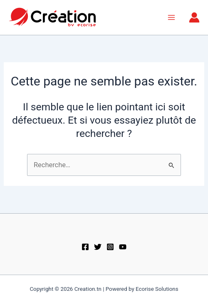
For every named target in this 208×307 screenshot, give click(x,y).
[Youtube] (122, 247)
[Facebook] (85, 247)
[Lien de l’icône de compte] (194, 17)
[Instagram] (110, 247)
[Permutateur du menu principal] (171, 17)
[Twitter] (98, 247)
